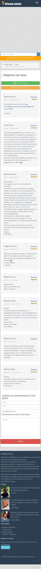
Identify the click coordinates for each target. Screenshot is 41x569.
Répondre (34, 97)
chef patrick (7, 304)
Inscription (5, 547)
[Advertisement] (20, 30)
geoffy (5, 280)
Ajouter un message (20, 83)
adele (5, 341)
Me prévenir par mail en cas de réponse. (15, 414)
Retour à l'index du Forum (20, 88)
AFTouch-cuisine (15, 556)
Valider (20, 441)
